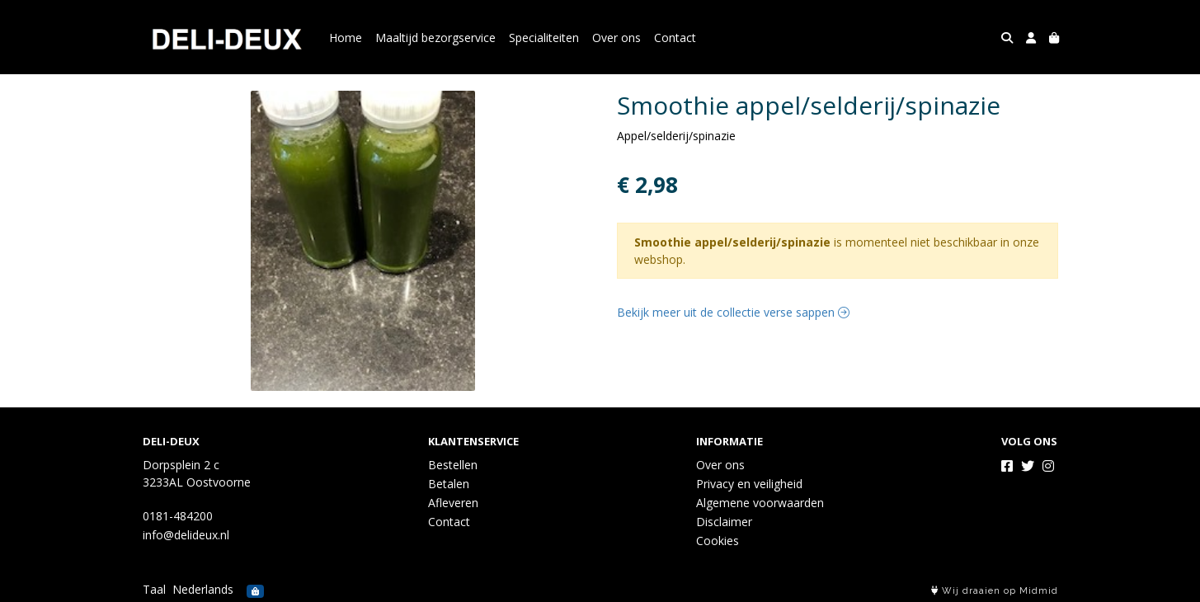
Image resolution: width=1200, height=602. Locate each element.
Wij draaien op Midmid (994, 591)
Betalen (448, 483)
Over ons (616, 37)
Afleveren (453, 502)
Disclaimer (724, 521)
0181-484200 (178, 516)
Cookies (717, 540)
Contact (675, 37)
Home (345, 37)
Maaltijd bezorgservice (435, 37)
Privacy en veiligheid (749, 483)
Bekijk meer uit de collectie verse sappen (733, 312)
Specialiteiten (544, 37)
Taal (154, 589)
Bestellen (453, 465)
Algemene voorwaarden (760, 502)
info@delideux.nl (186, 535)
